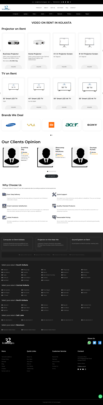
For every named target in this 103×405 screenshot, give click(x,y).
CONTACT (73, 7)
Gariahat (45, 277)
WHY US (53, 7)
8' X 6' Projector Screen (88, 54)
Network (59, 14)
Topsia (4, 275)
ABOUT (46, 7)
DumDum (45, 310)
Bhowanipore (86, 290)
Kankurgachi (66, 290)
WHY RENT (60, 7)
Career (3, 366)
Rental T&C (55, 356)
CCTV (50, 14)
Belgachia (45, 307)
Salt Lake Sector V (88, 320)
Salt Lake (13, 315)
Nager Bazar (26, 307)
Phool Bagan (46, 290)
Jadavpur (5, 269)
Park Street (26, 292)
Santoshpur (86, 272)
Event (28, 371)
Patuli (64, 275)
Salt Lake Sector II (28, 320)
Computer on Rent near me (60, 254)
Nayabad (65, 277)
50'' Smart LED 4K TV (62, 99)
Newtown (13, 325)
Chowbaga (26, 280)
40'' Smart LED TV (35, 99)
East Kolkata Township (49, 275)
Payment (54, 359)
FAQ (67, 7)
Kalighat (85, 269)
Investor (4, 368)
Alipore (45, 272)
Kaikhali (5, 307)
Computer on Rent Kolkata (14, 240)
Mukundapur (26, 277)
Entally (25, 295)
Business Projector (11, 54)
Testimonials (30, 368)
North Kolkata (15, 300)
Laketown (5, 305)
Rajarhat (5, 310)
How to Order (56, 361)
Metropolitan (6, 290)
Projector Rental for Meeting (77, 254)
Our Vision (29, 359)
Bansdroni (65, 272)
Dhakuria (5, 277)
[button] (51, 135)
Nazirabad (5, 280)
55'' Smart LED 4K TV (87, 99)
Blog (3, 364)
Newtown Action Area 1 (9, 329)
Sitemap (4, 361)
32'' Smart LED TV (10, 99)
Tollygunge (66, 269)
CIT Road (5, 295)
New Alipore (6, 272)
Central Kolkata (15, 285)
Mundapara (46, 280)
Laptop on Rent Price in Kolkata (43, 254)
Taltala (45, 295)
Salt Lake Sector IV (68, 320)
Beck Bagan (6, 292)
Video (34, 14)
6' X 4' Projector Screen (63, 54)
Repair (87, 14)
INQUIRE (13, 66)
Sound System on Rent (81, 240)
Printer (69, 14)
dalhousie (65, 295)
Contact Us (55, 366)
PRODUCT (39, 7)
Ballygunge (26, 269)
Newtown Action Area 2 (29, 329)
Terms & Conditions (7, 356)
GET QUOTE (51, 176)
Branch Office (81, 363)
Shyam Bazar (86, 307)
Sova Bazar (66, 307)
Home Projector (34, 54)
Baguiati (65, 305)
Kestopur (45, 305)
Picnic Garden (86, 277)
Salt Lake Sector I (7, 320)
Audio (42, 14)
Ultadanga (66, 310)
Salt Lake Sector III (48, 320)
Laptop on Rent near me (26, 254)
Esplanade (66, 292)
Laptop (25, 14)
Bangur (25, 305)
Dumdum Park (87, 305)
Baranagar (26, 310)
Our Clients (30, 366)
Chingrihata (26, 290)
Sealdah (85, 292)
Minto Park (46, 292)
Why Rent (29, 361)
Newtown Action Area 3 (49, 329)
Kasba (24, 275)
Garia (44, 269)
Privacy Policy (5, 359)
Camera (78, 14)
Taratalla (25, 272)
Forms (54, 368)
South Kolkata (15, 265)
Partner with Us (6, 371)
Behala (85, 275)
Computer (15, 14)
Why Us (29, 364)
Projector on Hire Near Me (48, 240)
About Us (29, 356)
